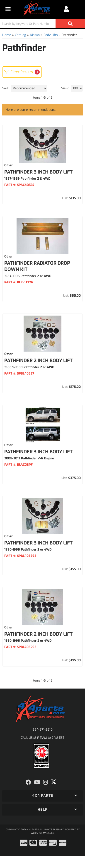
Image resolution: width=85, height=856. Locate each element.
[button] (42, 23)
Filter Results (22, 72)
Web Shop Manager (42, 832)
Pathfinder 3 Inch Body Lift (38, 172)
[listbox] (29, 88)
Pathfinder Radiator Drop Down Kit (37, 266)
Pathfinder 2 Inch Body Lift (38, 360)
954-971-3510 (42, 729)
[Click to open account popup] (66, 9)
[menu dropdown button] (8, 9)
